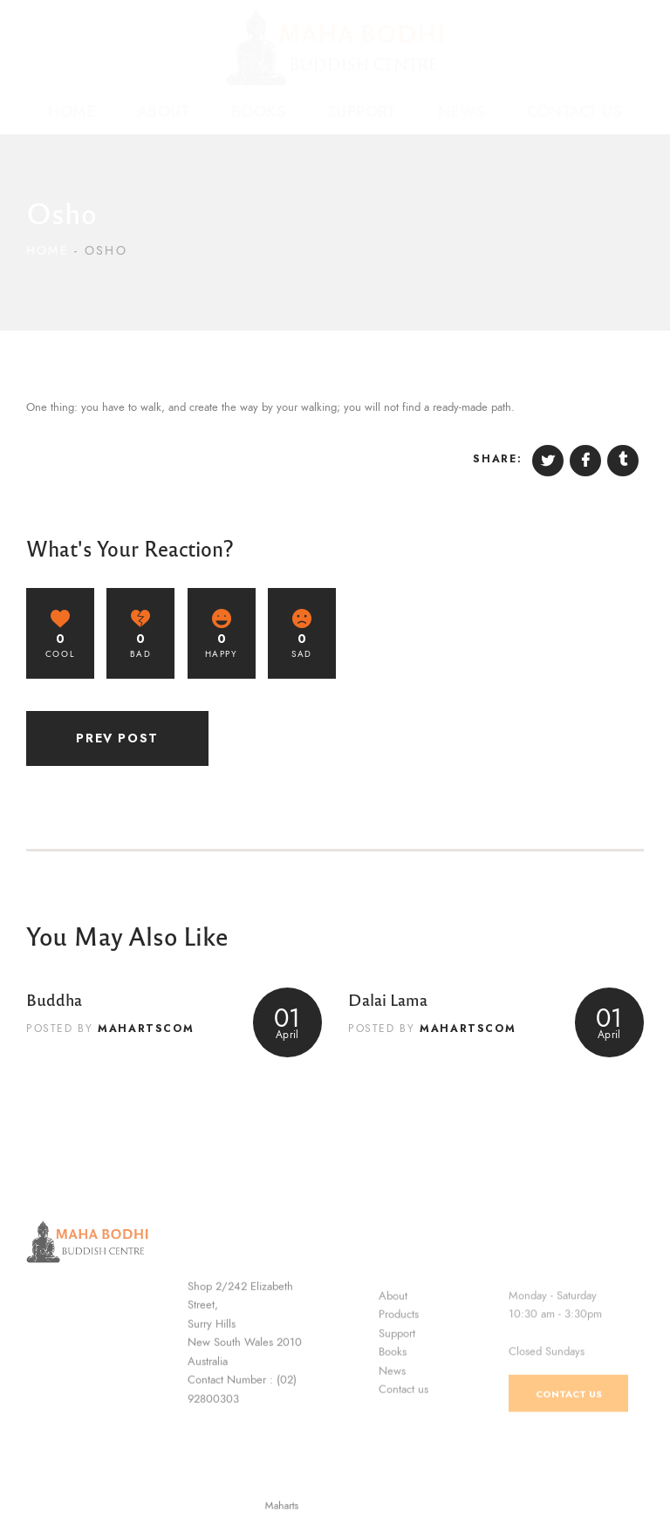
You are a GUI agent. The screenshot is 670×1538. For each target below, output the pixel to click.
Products (399, 1384)
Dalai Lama (387, 998)
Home (47, 251)
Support (397, 1403)
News (392, 1441)
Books (393, 1422)
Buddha (54, 998)
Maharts (300, 1506)
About (393, 1365)
